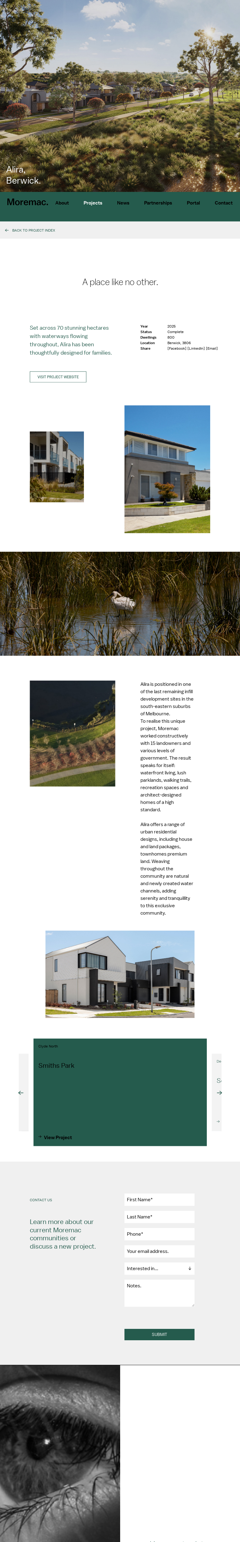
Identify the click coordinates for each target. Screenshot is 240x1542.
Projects (93, 203)
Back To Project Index (33, 230)
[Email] (212, 352)
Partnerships (158, 203)
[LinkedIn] (196, 352)
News (123, 203)
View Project (58, 1146)
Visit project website (58, 381)
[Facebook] (177, 352)
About (62, 203)
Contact (224, 203)
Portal (193, 203)
